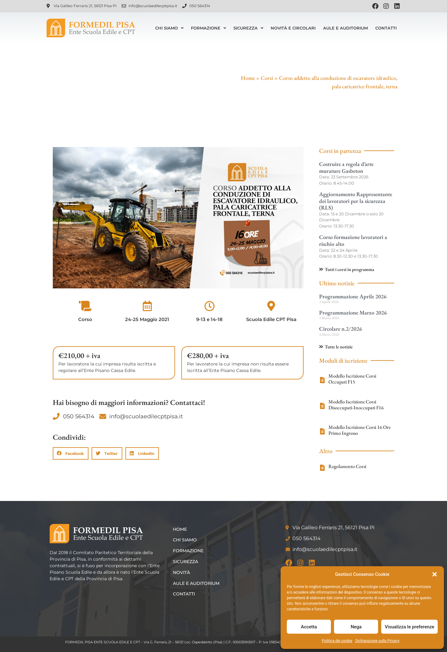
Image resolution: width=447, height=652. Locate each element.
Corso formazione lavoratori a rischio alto (353, 240)
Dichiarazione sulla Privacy (377, 641)
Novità (182, 572)
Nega (356, 627)
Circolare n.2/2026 (340, 328)
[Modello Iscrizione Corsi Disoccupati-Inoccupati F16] (322, 406)
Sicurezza (248, 28)
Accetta (309, 627)
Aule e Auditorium (345, 27)
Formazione (208, 28)
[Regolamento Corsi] (322, 468)
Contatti (386, 27)
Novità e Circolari (293, 27)
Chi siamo (169, 28)
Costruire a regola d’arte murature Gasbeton (346, 167)
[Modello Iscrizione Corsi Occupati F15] (322, 380)
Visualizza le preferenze (409, 627)
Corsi (267, 77)
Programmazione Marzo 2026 (353, 312)
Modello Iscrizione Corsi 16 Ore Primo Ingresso (359, 430)
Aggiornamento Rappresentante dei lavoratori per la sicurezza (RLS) (355, 201)
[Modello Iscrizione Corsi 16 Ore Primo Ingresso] (322, 431)
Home (248, 77)
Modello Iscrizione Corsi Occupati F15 (352, 379)
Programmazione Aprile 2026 (352, 296)
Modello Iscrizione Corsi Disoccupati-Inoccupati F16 (356, 404)
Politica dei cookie (337, 641)
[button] (434, 574)
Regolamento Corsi (347, 466)
